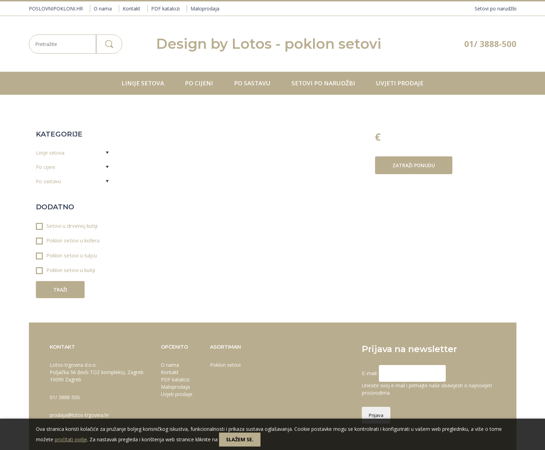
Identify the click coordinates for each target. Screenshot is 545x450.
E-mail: (370, 373)
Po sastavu (252, 83)
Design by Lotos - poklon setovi (268, 43)
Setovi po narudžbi (495, 8)
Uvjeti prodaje (399, 83)
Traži (60, 289)
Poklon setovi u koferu (68, 241)
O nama (103, 8)
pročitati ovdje (71, 439)
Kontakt (131, 8)
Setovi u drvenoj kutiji (67, 226)
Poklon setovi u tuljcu (66, 255)
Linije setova (143, 83)
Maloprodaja (204, 8)
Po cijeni (199, 83)
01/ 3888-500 (490, 43)
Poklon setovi (225, 365)
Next (355, 129)
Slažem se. (240, 439)
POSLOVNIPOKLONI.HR (56, 8)
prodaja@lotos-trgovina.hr (79, 415)
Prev (157, 129)
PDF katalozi (165, 8)
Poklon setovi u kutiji (65, 270)
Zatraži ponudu (413, 165)
